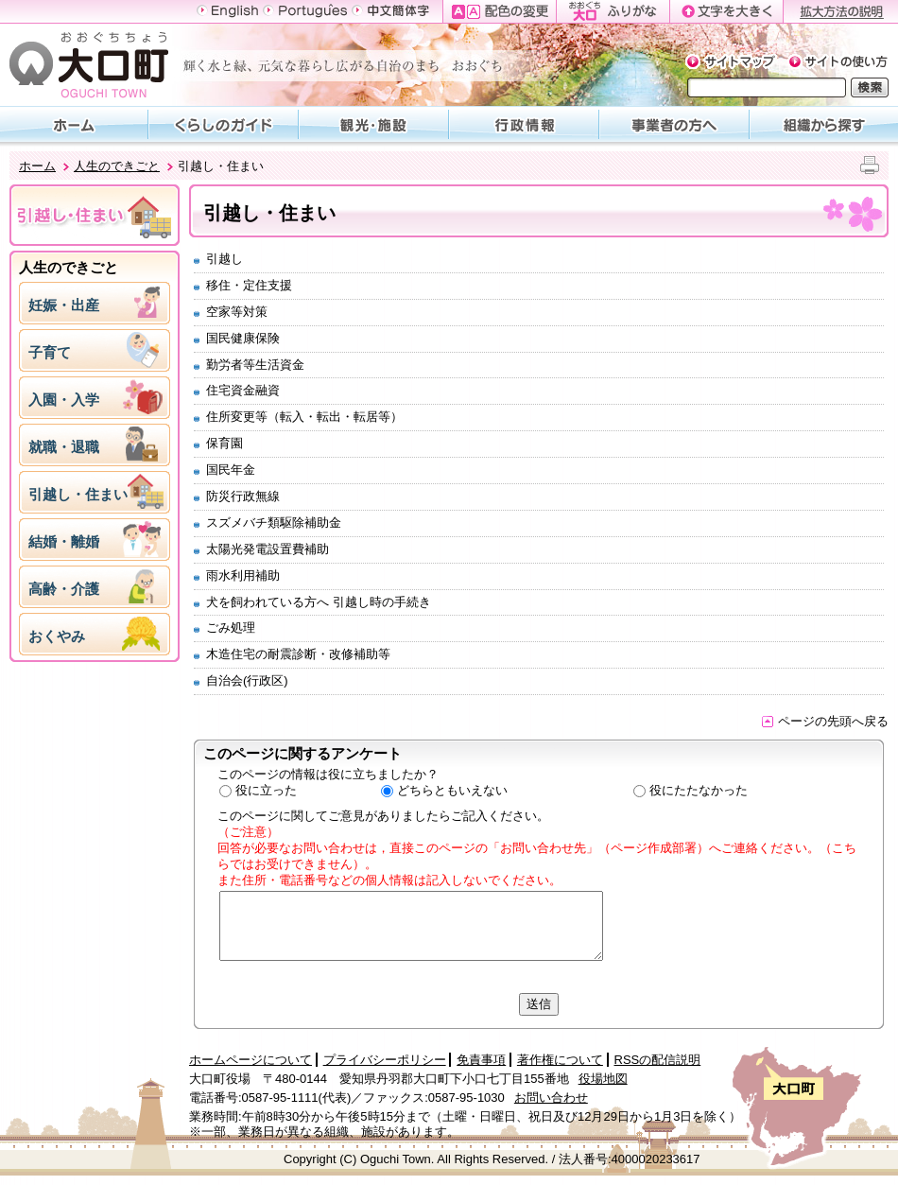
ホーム (37, 166)
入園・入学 (63, 400)
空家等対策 (237, 312)
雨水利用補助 (243, 575)
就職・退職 (63, 447)
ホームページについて (250, 1060)
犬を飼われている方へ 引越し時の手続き (318, 602)
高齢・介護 (63, 589)
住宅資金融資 (243, 390)
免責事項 (481, 1060)
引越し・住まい (78, 494)
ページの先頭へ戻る (825, 721)
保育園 (224, 443)
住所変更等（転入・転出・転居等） (304, 417)
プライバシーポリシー (384, 1060)
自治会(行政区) (247, 680)
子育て (49, 352)
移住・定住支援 (249, 285)
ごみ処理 (230, 627)
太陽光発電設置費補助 (267, 549)
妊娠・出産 (63, 305)
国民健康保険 (243, 338)
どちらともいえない (452, 790)
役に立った (266, 790)
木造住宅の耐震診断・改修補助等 (298, 654)
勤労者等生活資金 (255, 364)
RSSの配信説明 (657, 1060)
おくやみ (56, 636)
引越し (224, 259)
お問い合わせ (551, 1097)
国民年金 (230, 469)
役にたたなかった (698, 790)
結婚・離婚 (63, 541)
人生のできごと (117, 166)
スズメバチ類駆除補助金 (273, 522)
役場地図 (603, 1079)
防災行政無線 (243, 496)
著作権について (560, 1060)
